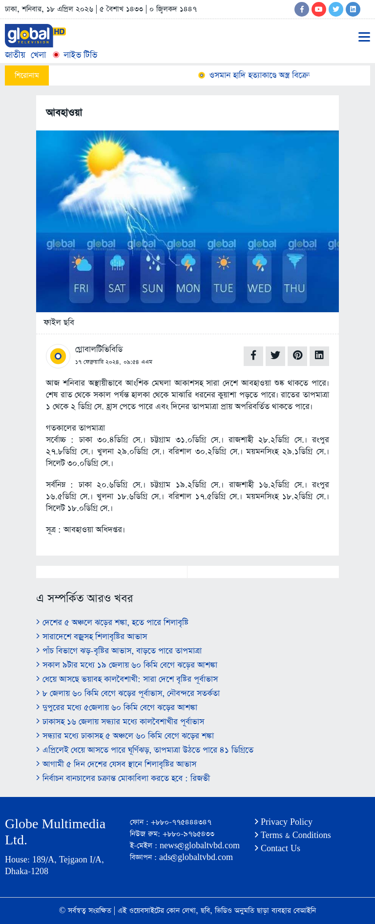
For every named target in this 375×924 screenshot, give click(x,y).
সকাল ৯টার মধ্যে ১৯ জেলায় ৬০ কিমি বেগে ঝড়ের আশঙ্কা (126, 665)
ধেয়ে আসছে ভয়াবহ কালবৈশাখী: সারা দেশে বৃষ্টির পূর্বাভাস (127, 679)
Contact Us (277, 848)
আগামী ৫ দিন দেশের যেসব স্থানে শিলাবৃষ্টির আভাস (116, 764)
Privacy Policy (283, 822)
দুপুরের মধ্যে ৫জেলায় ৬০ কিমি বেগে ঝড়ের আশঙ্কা (116, 707)
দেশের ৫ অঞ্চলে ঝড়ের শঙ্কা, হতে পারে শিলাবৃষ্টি (112, 622)
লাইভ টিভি (74, 55)
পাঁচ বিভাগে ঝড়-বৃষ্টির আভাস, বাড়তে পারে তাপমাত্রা (119, 651)
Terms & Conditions (293, 835)
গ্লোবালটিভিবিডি (99, 349)
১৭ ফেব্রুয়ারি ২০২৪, (98, 362)
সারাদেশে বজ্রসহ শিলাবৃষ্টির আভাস (91, 637)
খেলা (38, 55)
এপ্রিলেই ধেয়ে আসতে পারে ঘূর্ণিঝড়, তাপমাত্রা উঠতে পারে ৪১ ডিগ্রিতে (144, 750)
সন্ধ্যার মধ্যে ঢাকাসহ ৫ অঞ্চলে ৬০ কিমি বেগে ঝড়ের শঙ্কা (125, 736)
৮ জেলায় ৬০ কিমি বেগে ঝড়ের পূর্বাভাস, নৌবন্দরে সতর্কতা (128, 693)
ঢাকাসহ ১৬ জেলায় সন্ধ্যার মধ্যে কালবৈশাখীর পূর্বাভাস (120, 722)
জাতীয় (15, 55)
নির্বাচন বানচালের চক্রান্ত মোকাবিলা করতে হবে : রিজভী (123, 778)
